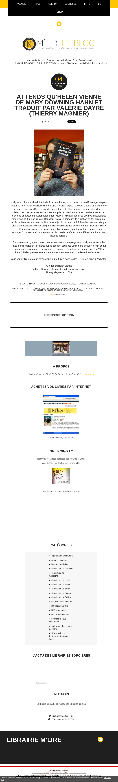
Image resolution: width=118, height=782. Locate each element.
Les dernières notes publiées (59, 773)
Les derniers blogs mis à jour (40, 773)
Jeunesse (71, 4)
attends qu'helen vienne (29, 288)
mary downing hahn (51, 288)
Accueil (21, 4)
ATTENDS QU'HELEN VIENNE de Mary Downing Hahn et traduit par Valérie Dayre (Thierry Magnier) (59, 105)
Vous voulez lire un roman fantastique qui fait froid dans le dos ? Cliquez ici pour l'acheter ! (59, 259)
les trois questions (59, 606)
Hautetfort (65, 770)
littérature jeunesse (85, 284)
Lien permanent (28, 284)
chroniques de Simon (61, 593)
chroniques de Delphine (62, 568)
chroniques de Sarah (60, 584)
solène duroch (54, 290)
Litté (87, 4)
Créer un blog (54, 770)
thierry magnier (84, 288)
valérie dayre (68, 288)
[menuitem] (21, 4)
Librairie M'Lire (34, 739)
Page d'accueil (85, 60)
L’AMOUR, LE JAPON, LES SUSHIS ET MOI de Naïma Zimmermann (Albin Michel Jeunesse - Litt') (60, 63)
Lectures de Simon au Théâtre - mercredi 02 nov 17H (50, 60)
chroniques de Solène (63, 284)
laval (80, 290)
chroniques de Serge (61, 589)
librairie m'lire (70, 290)
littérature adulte (59, 610)
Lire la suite (89, 374)
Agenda (52, 4)
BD (99, 4)
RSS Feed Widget (41, 683)
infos (37, 4)
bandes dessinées (59, 564)
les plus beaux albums (61, 602)
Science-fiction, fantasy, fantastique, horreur (59, 636)
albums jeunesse (59, 560)
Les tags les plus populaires (77, 773)
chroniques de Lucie (60, 580)
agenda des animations (62, 556)
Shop (60, 12)
